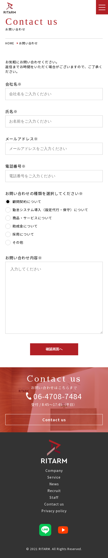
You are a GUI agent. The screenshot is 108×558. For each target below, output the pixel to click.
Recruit (54, 490)
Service (54, 477)
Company (54, 470)
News (54, 483)
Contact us (54, 419)
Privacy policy (54, 510)
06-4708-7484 (54, 396)
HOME (9, 43)
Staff (54, 497)
